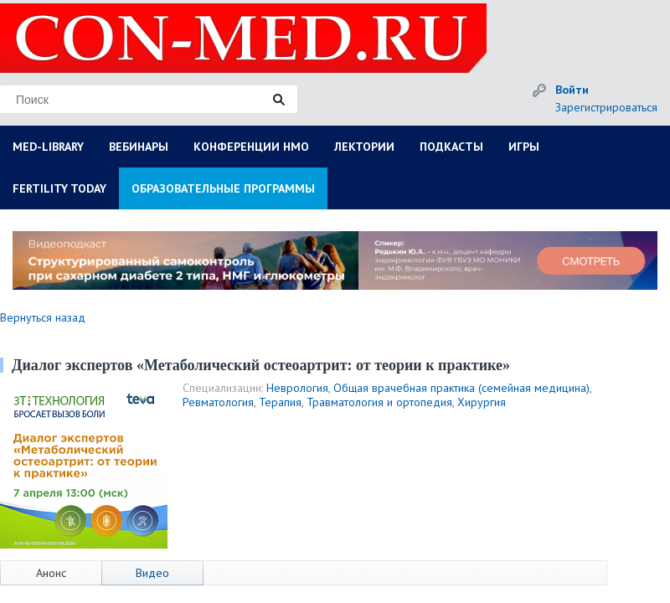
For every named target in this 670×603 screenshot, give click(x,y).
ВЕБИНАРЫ (138, 146)
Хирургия (481, 402)
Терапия (280, 402)
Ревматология (218, 402)
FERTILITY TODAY (59, 188)
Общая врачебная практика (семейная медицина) (461, 387)
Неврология (297, 387)
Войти (572, 89)
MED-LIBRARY (48, 146)
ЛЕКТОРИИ (364, 146)
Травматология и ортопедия (379, 402)
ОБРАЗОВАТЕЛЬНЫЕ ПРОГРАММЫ (223, 188)
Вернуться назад (42, 317)
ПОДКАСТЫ (451, 146)
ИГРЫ (523, 146)
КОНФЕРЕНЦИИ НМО (251, 146)
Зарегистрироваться (606, 107)
